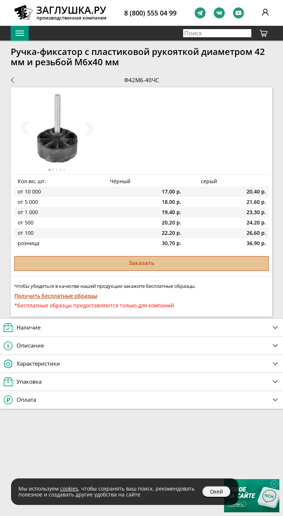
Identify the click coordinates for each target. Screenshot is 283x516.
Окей (216, 491)
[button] (89, 128)
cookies (69, 488)
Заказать (141, 262)
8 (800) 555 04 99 (150, 13)
